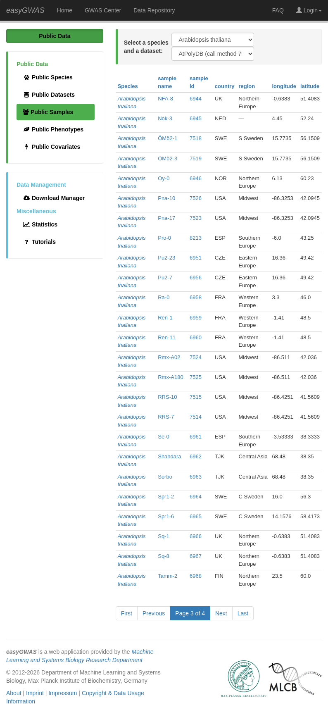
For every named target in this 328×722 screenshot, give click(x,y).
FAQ (278, 10)
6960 (196, 337)
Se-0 (163, 437)
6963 (196, 477)
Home (64, 10)
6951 (196, 258)
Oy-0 (163, 178)
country (225, 86)
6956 (196, 277)
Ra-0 (163, 297)
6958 (196, 297)
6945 (196, 118)
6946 (196, 178)
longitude (284, 86)
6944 (196, 98)
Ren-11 (167, 337)
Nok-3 (165, 118)
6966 (196, 536)
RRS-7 (166, 417)
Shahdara (169, 456)
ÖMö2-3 (167, 158)
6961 (196, 437)
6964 (196, 496)
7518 (196, 138)
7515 (196, 397)
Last (243, 613)
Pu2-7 (165, 277)
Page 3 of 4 (190, 613)
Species (128, 86)
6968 (196, 576)
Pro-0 (164, 238)
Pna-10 (166, 198)
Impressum (62, 693)
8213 (196, 238)
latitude (309, 86)
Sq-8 (163, 556)
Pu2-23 (166, 258)
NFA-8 (165, 98)
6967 (196, 556)
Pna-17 (166, 218)
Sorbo (165, 477)
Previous (154, 613)
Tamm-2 (167, 576)
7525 (196, 377)
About (13, 693)
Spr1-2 (166, 496)
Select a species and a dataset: (146, 46)
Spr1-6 (166, 516)
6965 (196, 516)
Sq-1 (163, 536)
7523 (196, 218)
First (126, 613)
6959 (196, 318)
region (247, 86)
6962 (196, 456)
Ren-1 (165, 318)
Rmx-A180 (170, 377)
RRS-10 (167, 397)
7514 (196, 417)
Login (309, 10)
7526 (196, 198)
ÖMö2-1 (167, 138)
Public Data (54, 36)
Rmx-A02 (169, 357)
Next (221, 613)
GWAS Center (103, 10)
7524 (196, 357)
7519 (196, 158)
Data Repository (154, 10)
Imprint (35, 693)
